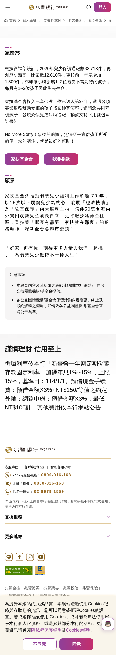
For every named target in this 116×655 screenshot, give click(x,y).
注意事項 (17, 275)
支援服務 (13, 517)
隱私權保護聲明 (46, 630)
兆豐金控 (12, 588)
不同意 (39, 644)
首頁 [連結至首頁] (12, 20)
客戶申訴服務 (34, 467)
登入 (102, 7)
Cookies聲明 (78, 630)
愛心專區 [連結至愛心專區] (95, 20)
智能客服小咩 (60, 467)
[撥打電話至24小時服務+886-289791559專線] (58, 492)
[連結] (89, 7)
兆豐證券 (32, 588)
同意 (76, 644)
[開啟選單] (8, 7)
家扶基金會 (22, 159)
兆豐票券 (51, 588)
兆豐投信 (70, 588)
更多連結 (13, 536)
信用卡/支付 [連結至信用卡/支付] (52, 20)
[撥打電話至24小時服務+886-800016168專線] (58, 475)
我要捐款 (61, 159)
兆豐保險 (90, 588)
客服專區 (11, 467)
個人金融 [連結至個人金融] (29, 20)
